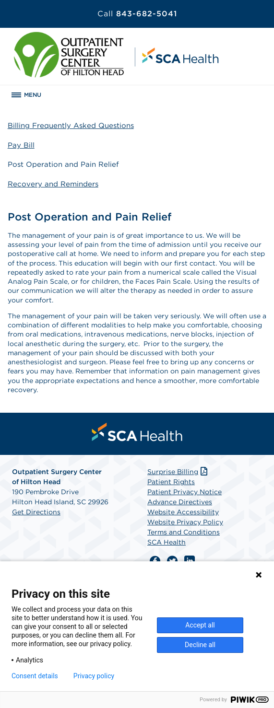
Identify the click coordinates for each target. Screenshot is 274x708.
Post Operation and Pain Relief (63, 164)
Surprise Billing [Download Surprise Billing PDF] (178, 472)
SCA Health (166, 542)
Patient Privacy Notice (184, 492)
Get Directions (36, 512)
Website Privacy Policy (185, 522)
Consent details (35, 676)
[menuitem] (137, 432)
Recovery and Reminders (53, 184)
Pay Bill (21, 145)
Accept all (200, 625)
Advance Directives (179, 502)
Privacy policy (93, 676)
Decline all (200, 645)
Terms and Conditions (183, 532)
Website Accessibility (183, 512)
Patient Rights (171, 482)
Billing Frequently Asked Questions (71, 125)
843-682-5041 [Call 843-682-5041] (137, 13)
